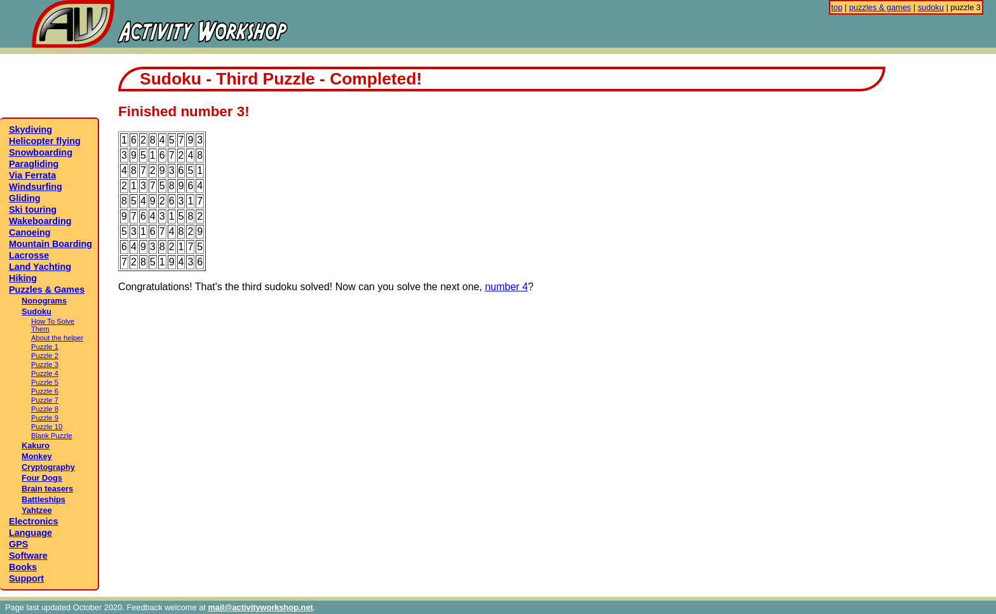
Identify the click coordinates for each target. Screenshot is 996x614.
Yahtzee (37, 510)
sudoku (931, 7)
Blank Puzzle (51, 435)
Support (26, 578)
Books (23, 567)
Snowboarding (40, 152)
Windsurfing (35, 187)
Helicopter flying (45, 141)
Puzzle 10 (46, 426)
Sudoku (36, 311)
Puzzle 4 (44, 373)
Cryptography (48, 467)
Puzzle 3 (44, 364)
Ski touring (33, 209)
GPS (18, 544)
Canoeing (30, 232)
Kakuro (36, 445)
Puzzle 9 (44, 418)
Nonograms (44, 300)
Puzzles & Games (46, 289)
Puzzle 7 (44, 400)
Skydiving (30, 129)
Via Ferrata (32, 175)
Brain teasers (47, 488)
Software (28, 556)
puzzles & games (880, 7)
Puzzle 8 (44, 409)
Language (30, 533)
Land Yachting (40, 267)
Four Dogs (42, 478)
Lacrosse (29, 255)
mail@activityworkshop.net (260, 607)
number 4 (506, 286)
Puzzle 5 (44, 382)
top (837, 7)
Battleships (43, 499)
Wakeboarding (40, 221)
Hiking (23, 278)
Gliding (25, 198)
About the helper (57, 338)
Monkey (37, 456)
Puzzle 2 (44, 355)
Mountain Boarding (50, 244)
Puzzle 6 (44, 391)
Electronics (33, 521)
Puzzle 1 (44, 346)
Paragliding (33, 164)
